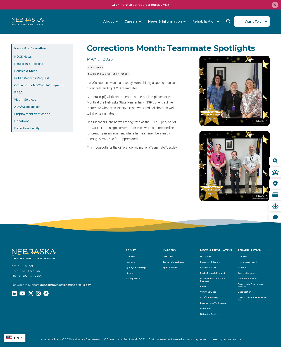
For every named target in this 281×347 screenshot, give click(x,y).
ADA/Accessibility (27, 107)
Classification (244, 292)
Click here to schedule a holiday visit (140, 4)
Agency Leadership (136, 267)
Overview (130, 256)
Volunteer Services (247, 279)
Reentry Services (246, 273)
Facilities (130, 262)
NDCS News (23, 56)
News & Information (165, 21)
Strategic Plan (133, 279)
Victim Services (25, 99)
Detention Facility (27, 128)
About (108, 21)
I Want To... (252, 22)
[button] (234, 125)
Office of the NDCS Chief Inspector (39, 85)
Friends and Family (248, 262)
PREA (18, 92)
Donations (21, 121)
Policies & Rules (25, 71)
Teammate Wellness (173, 262)
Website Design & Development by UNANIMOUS (207, 339)
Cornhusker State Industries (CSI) (252, 298)
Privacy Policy (49, 339)
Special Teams (170, 267)
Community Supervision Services (250, 285)
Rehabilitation (204, 21)
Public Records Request (31, 78)
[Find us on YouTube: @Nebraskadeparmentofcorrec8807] (22, 294)
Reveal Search (228, 21)
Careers (131, 21)
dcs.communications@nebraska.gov (65, 284)
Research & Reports (28, 64)
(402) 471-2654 (31, 275)
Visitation (242, 267)
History (129, 273)
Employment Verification (32, 114)
